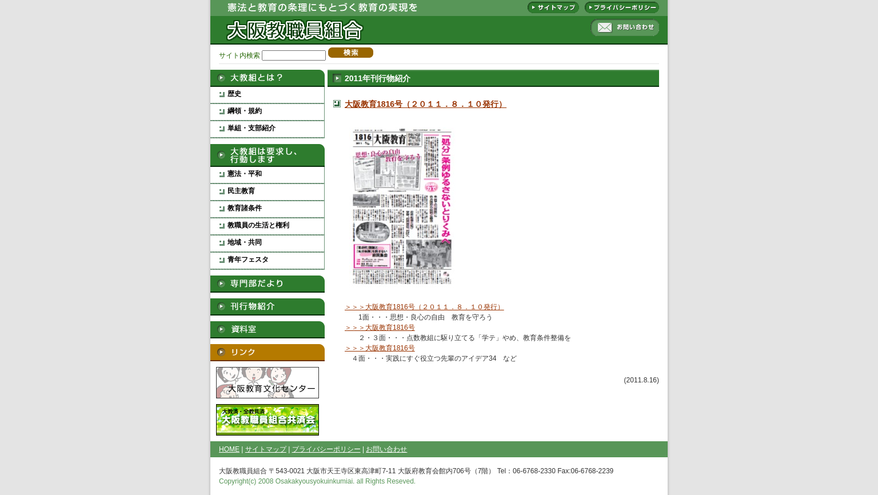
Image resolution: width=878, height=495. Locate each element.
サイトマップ (553, 7)
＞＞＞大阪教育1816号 (380, 328)
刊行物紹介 (267, 307)
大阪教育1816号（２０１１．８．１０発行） (425, 104)
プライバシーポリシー (622, 7)
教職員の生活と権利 (258, 225)
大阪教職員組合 (293, 23)
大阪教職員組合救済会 (267, 420)
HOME (229, 449)
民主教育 (241, 191)
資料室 (267, 329)
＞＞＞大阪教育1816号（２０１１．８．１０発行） (424, 307)
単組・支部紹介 (252, 128)
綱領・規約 (245, 111)
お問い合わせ (624, 27)
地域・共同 (245, 242)
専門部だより (267, 284)
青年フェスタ (248, 260)
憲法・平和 (245, 174)
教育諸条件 (245, 208)
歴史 (234, 94)
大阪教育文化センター (267, 382)
